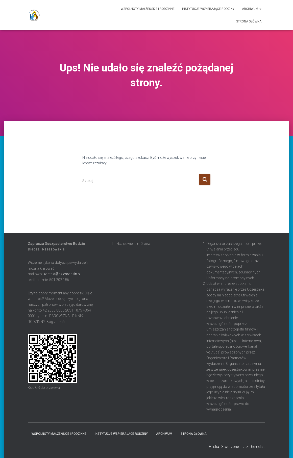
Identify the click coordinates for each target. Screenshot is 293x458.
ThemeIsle (257, 447)
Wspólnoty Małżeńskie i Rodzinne (148, 9)
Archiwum (251, 9)
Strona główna (248, 21)
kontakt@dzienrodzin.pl (62, 274)
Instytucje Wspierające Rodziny (208, 9)
